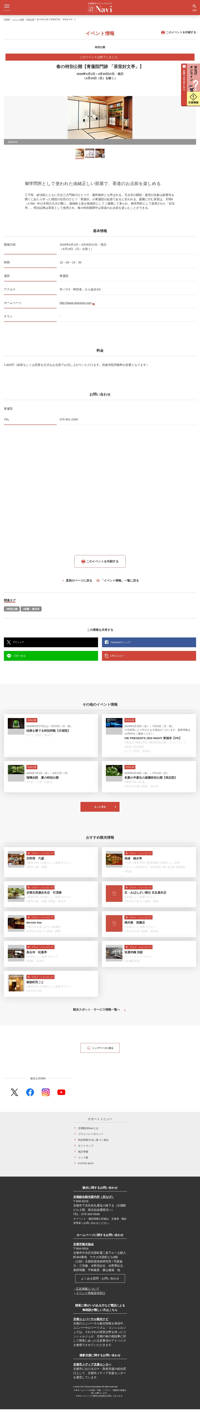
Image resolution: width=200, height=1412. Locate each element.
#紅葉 (141, 784)
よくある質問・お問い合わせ (100, 1281)
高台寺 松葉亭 (36, 955)
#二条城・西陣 (150, 904)
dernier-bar (34, 925)
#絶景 (127, 749)
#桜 (164, 869)
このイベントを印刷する (178, 35)
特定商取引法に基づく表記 (93, 1142)
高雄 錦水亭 (133, 861)
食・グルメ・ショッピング (40, 856)
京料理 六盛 (35, 861)
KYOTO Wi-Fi (86, 1166)
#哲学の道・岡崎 (36, 869)
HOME (7, 22)
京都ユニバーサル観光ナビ (90, 1321)
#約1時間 (138, 749)
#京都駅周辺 (132, 963)
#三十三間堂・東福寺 (39, 737)
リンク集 (83, 1160)
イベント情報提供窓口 (90, 1295)
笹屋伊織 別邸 (133, 955)
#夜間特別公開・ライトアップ (167, 745)
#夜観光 (129, 745)
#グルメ (66, 865)
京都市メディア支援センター (92, 1367)
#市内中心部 (132, 789)
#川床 (127, 865)
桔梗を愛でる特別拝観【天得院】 (48, 733)
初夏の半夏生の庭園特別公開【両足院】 (150, 780)
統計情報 (83, 1154)
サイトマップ (85, 1148)
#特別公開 (12, 611)
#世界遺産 (152, 865)
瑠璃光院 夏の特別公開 (42, 780)
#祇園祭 (56, 929)
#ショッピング (133, 959)
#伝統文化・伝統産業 (148, 869)
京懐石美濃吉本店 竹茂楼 (44, 895)
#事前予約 (141, 745)
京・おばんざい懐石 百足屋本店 (145, 895)
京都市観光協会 (83, 1247)
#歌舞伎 (180, 869)
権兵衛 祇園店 (134, 925)
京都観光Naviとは (88, 1130)
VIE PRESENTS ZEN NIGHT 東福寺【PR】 (153, 740)
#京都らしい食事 (50, 865)
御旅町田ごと (35, 985)
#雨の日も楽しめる (38, 929)
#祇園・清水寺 (31, 611)
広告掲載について (87, 1291)
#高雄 (127, 874)
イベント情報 (18, 22)
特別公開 (30, 22)
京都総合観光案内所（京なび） (93, 1199)
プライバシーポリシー (91, 1136)
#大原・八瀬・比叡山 (39, 784)
